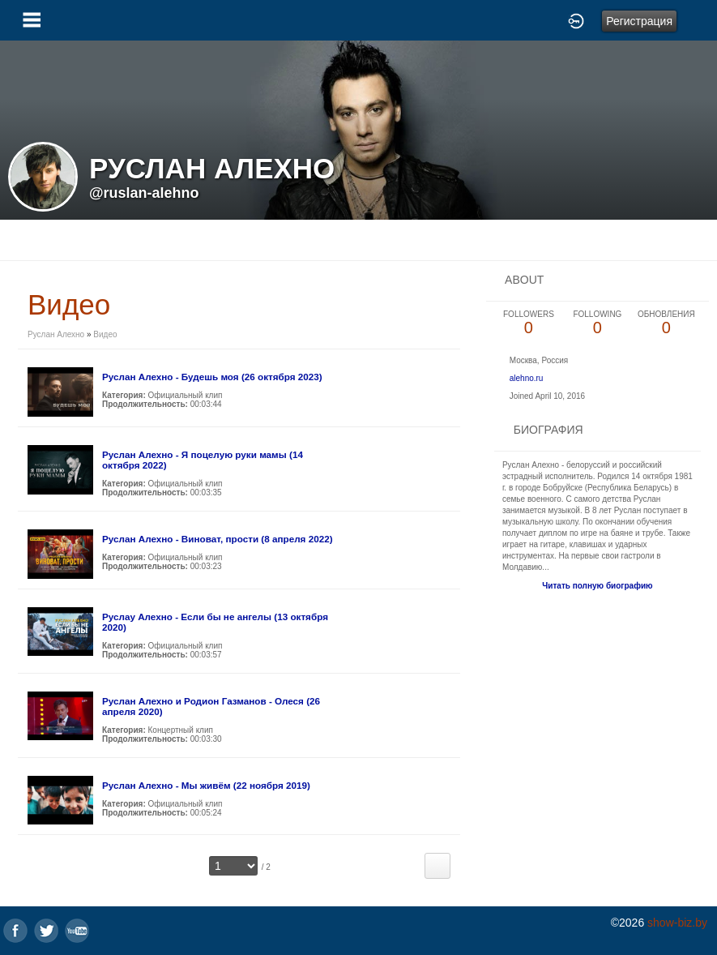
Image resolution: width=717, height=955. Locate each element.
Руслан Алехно (56, 334)
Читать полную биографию (597, 585)
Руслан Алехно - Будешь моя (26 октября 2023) (212, 376)
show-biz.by (677, 922)
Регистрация (639, 21)
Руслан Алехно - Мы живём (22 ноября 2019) (206, 785)
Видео (105, 334)
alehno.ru (527, 378)
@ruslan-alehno (144, 193)
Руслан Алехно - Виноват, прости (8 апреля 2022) (217, 538)
